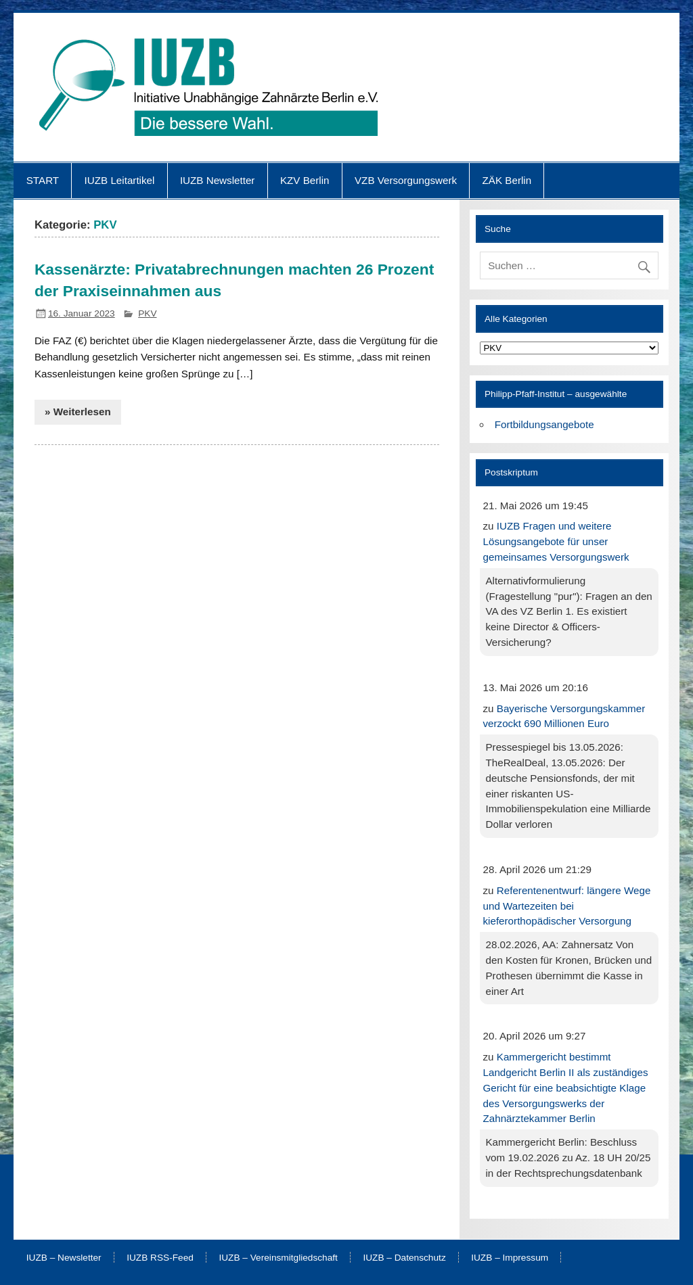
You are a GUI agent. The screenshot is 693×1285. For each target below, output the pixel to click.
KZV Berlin (305, 180)
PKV (147, 313)
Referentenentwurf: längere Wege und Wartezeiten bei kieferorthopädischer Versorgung (566, 906)
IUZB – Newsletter (64, 1258)
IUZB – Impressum (509, 1258)
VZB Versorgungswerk (406, 180)
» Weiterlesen (78, 411)
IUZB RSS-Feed (160, 1258)
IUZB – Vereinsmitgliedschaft (278, 1258)
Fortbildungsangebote (544, 424)
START (42, 180)
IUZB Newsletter (217, 180)
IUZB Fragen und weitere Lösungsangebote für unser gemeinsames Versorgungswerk (556, 541)
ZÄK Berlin (507, 180)
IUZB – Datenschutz (404, 1258)
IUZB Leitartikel (120, 180)
